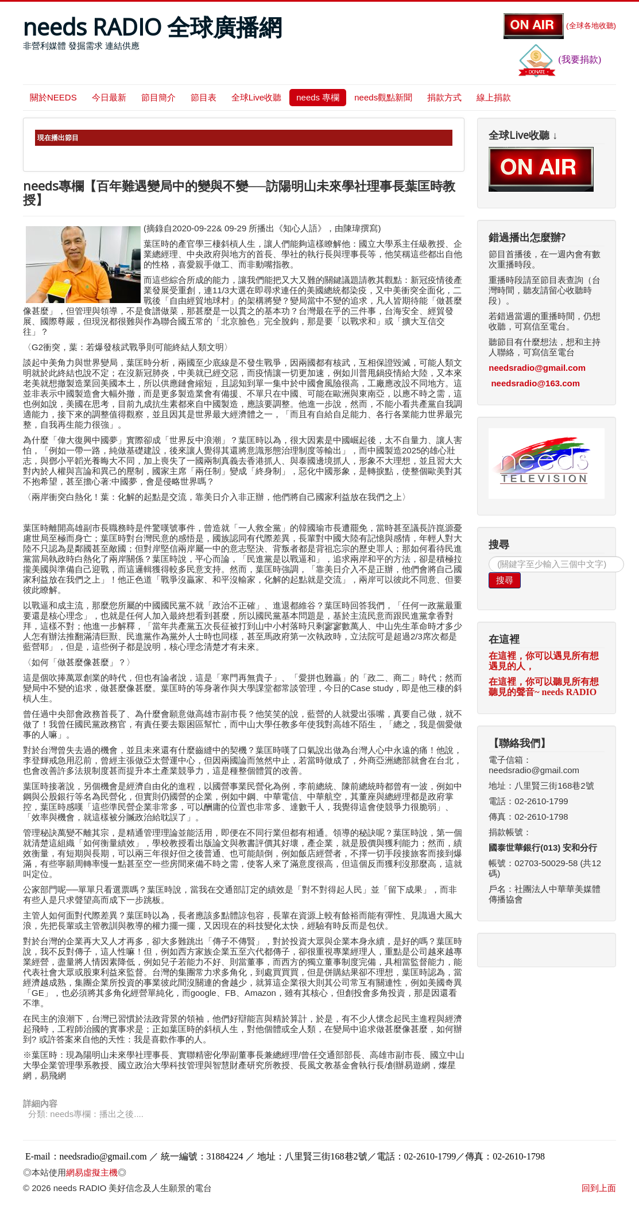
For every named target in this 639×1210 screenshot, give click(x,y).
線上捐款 (494, 97)
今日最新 (109, 97)
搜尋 (504, 580)
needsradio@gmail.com (537, 368)
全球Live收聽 (256, 97)
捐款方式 (444, 97)
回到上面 (599, 1188)
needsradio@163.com (535, 383)
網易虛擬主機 (92, 1172)
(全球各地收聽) (560, 25)
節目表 (203, 97)
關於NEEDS (53, 97)
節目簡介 (158, 97)
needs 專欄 (317, 97)
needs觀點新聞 (383, 97)
